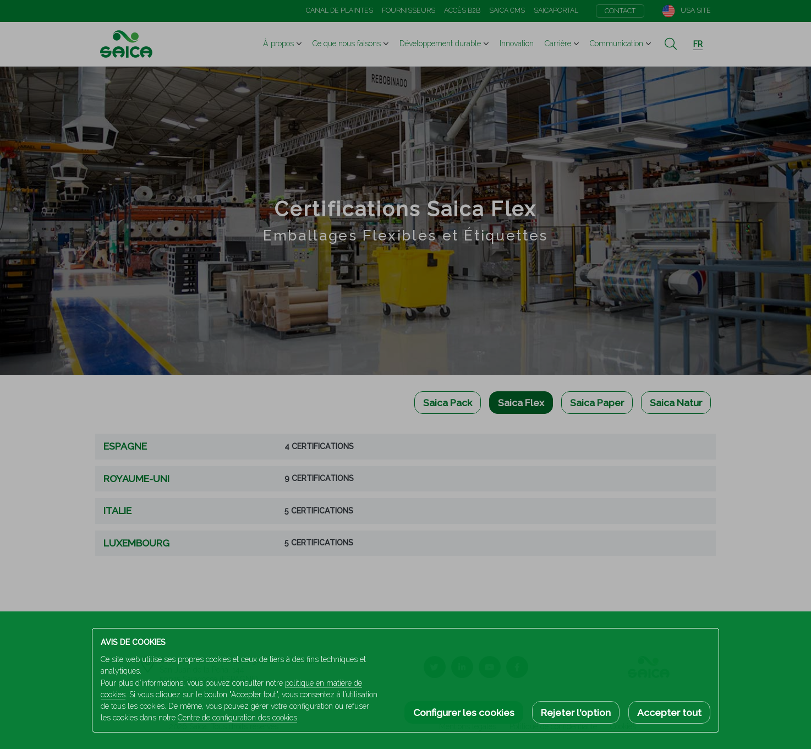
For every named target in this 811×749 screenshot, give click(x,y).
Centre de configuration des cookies (237, 717)
